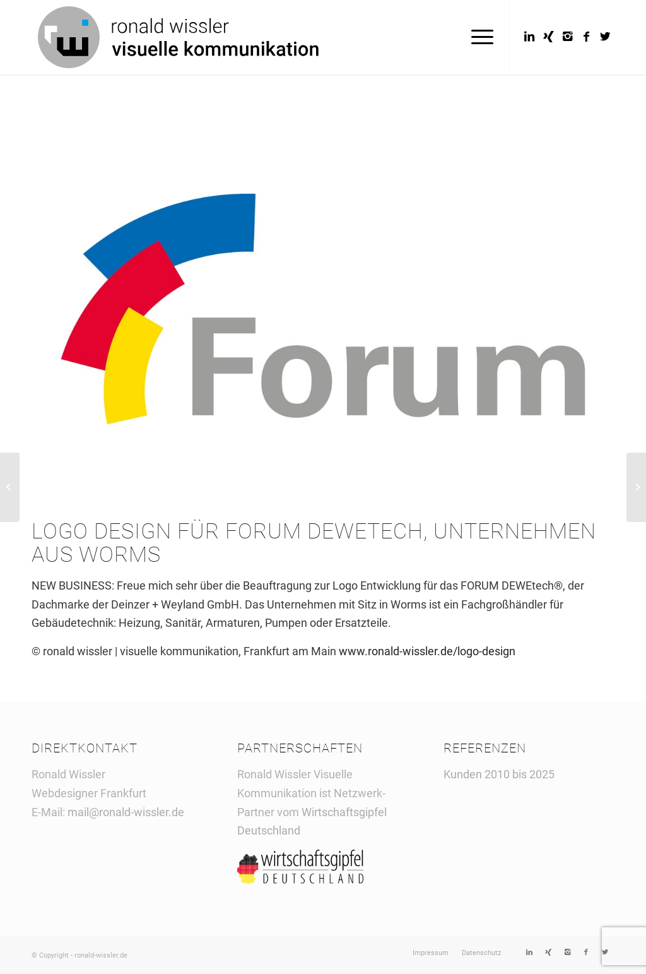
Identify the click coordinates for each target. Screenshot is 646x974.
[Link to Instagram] (567, 36)
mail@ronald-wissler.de (126, 812)
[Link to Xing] (548, 36)
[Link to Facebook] (586, 36)
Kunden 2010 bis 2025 (499, 774)
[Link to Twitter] (605, 36)
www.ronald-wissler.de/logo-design (427, 651)
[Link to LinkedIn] (529, 36)
